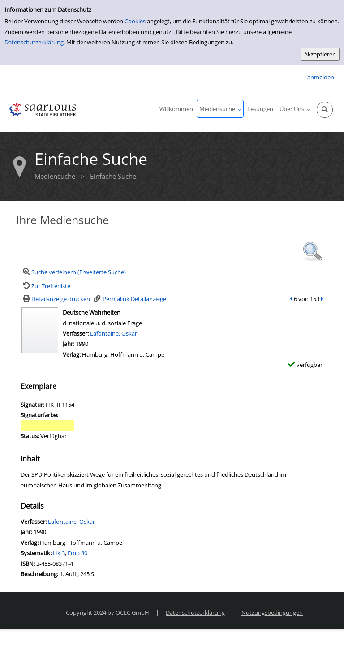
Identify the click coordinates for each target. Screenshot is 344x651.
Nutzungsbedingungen (272, 612)
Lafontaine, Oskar (113, 333)
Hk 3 (59, 553)
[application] (220, 109)
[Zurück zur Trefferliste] (45, 286)
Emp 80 (77, 553)
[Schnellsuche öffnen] (325, 110)
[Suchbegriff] (159, 250)
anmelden (320, 77)
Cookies (135, 21)
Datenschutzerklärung (34, 42)
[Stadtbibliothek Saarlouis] (42, 109)
